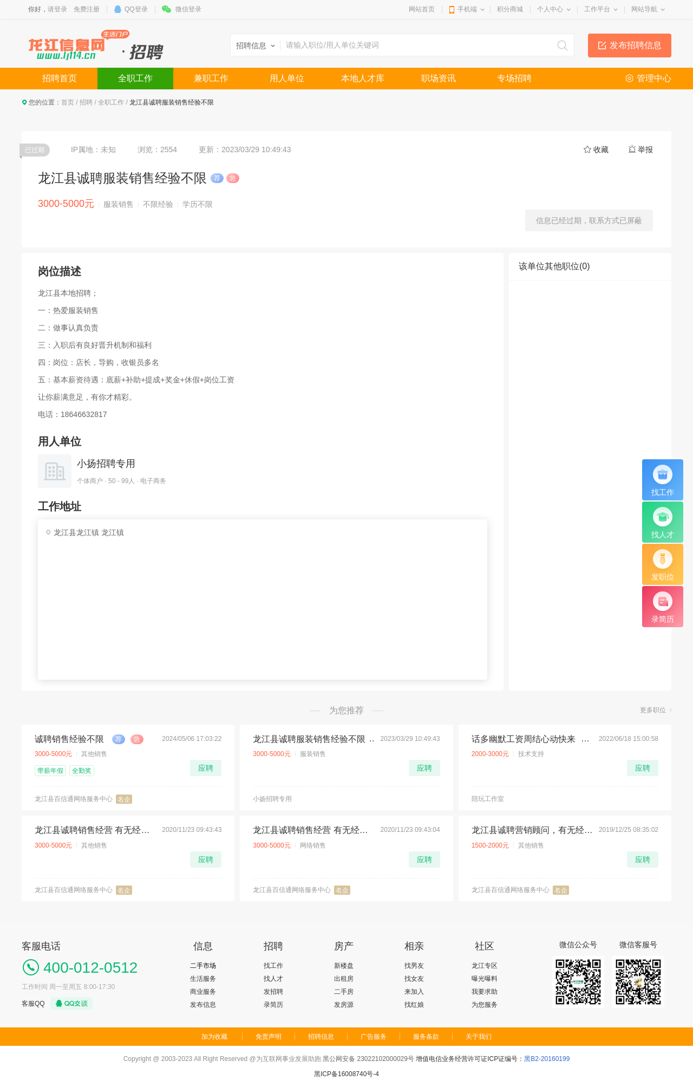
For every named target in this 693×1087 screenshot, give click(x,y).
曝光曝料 (485, 978)
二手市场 (203, 965)
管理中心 (654, 78)
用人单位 (287, 78)
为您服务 (485, 1004)
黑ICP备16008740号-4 (346, 1074)
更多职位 (653, 710)
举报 (645, 149)
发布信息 (203, 1004)
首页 (67, 102)
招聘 (86, 102)
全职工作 (135, 78)
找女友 (414, 978)
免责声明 (269, 1036)
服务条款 (426, 1036)
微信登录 (188, 9)
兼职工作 (211, 78)
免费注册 (87, 9)
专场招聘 (514, 78)
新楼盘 (344, 965)
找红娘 (414, 1004)
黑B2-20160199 (547, 1059)
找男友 (414, 965)
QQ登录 (136, 9)
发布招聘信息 (636, 45)
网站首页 (422, 9)
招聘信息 (321, 1036)
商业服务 (203, 991)
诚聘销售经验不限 (69, 739)
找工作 (273, 965)
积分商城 (510, 9)
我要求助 (485, 991)
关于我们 (479, 1036)
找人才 (273, 978)
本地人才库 (362, 78)
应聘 (205, 768)
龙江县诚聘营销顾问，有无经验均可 (532, 830)
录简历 (273, 1004)
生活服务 (203, 978)
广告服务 (374, 1036)
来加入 (414, 991)
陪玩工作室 (488, 799)
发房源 (344, 1004)
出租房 (344, 978)
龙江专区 (485, 965)
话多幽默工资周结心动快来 (524, 739)
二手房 (344, 991)
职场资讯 (438, 78)
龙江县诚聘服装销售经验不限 (309, 739)
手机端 (467, 9)
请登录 (57, 9)
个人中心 (550, 9)
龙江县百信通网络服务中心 (74, 799)
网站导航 (644, 9)
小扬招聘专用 (106, 463)
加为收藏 (214, 1036)
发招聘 (273, 991)
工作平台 (597, 9)
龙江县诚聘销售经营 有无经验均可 (95, 830)
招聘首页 (59, 78)
